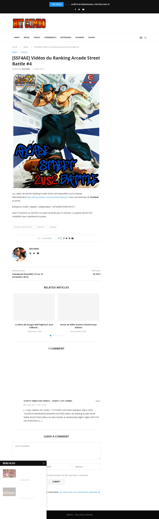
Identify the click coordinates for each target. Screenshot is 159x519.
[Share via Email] (72, 238)
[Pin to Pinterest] (69, 238)
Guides (91, 37)
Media (26, 37)
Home (14, 47)
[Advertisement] (56, 374)
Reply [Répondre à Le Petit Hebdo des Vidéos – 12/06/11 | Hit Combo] (98, 401)
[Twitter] (79, 9)
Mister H (40, 227)
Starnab (52, 227)
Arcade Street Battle (23, 227)
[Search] (145, 38)
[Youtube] (83, 9)
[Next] (69, 4)
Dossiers (79, 37)
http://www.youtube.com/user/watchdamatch (48, 197)
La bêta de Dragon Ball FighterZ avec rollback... (95, 4)
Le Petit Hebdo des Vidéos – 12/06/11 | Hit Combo (48, 401)
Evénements (50, 37)
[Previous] (66, 4)
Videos (37, 37)
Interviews (65, 37)
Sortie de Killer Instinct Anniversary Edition (78, 326)
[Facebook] (75, 9)
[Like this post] (61, 238)
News (16, 37)
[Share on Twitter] (66, 238)
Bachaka (26, 68)
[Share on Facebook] (63, 238)
